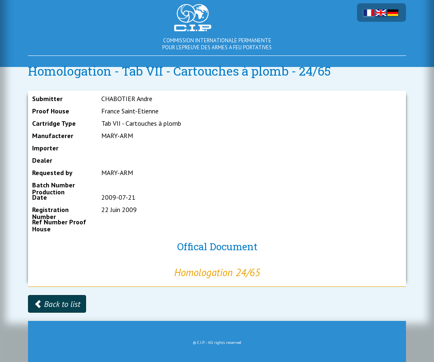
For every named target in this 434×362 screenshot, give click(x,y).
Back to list (57, 304)
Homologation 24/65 (217, 272)
